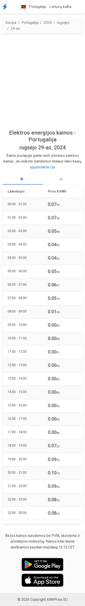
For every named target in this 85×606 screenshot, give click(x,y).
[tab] (23, 179)
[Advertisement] (42, 81)
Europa (10, 22)
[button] (77, 7)
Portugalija (30, 22)
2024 (48, 22)
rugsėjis (63, 22)
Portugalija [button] (32, 7)
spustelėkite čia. (43, 167)
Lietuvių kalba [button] (60, 7)
